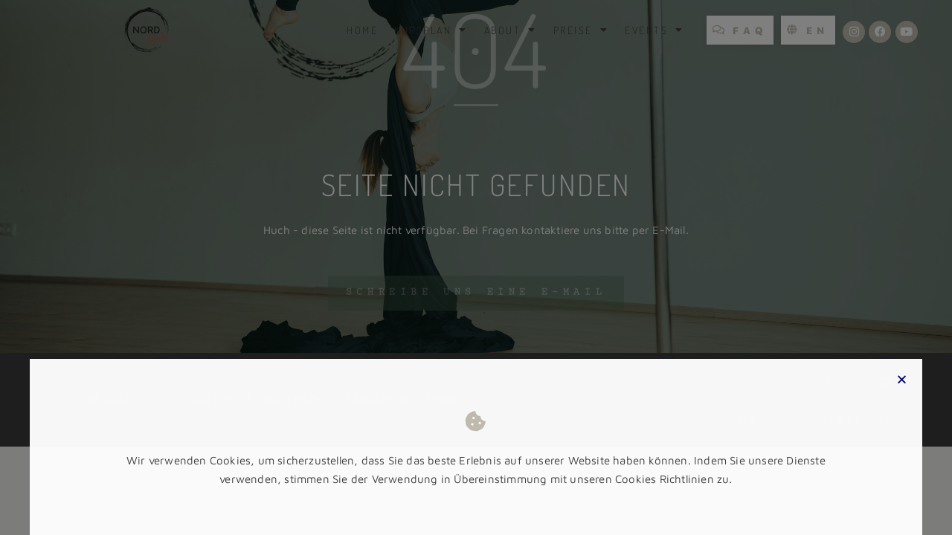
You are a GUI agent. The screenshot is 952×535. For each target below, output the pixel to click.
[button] (901, 394)
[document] (476, 267)
